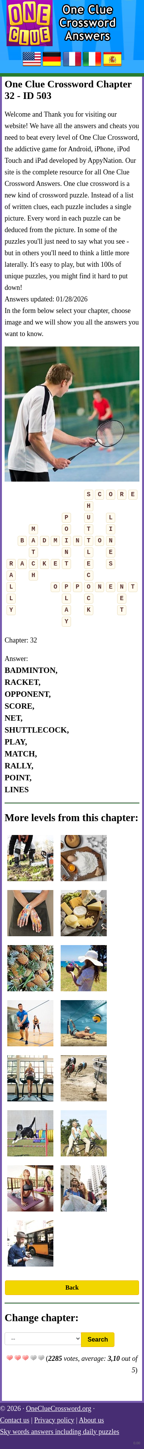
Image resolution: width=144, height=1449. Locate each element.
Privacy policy (54, 1420)
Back (72, 1287)
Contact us (15, 1420)
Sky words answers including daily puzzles (59, 1432)
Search (98, 1339)
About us (91, 1420)
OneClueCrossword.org (58, 1408)
